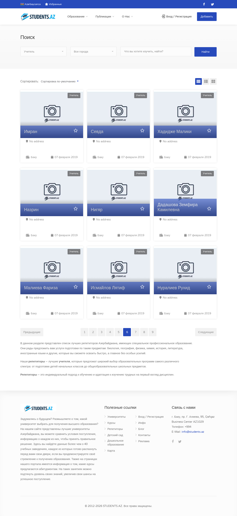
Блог (141, 429)
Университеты (116, 416)
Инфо (142, 423)
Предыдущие (31, 332)
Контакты (144, 435)
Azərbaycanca (30, 4)
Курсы (111, 423)
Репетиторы (115, 429)
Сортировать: (29, 81)
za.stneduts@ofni (193, 431)
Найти (206, 51)
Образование (76, 16)
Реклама (143, 441)
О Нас (126, 16)
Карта (111, 450)
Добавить (207, 16)
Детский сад (115, 435)
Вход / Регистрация (177, 16)
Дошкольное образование (115, 442)
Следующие (206, 332)
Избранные (53, 4)
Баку (31, 157)
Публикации (103, 16)
